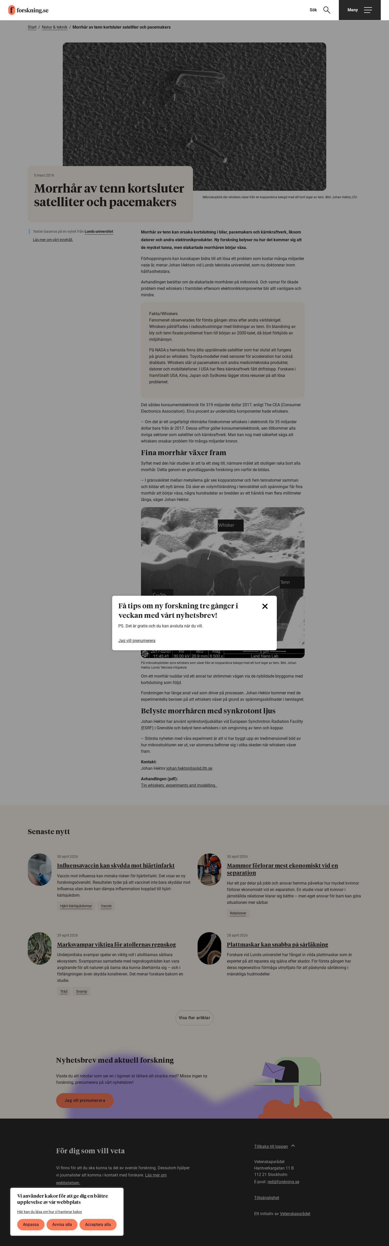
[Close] (265, 606)
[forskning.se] (24, 10)
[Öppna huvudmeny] (360, 10)
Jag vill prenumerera (136, 640)
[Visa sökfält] (323, 10)
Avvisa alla (62, 1224)
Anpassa (31, 1224)
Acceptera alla (98, 1224)
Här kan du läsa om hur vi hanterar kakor (49, 1212)
